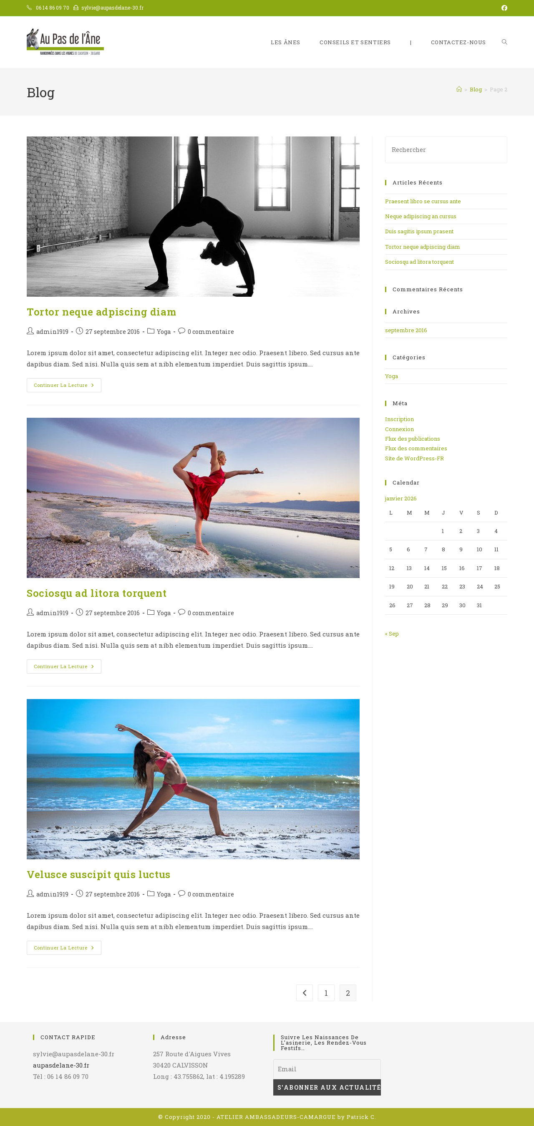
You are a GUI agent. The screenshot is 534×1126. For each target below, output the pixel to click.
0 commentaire (211, 332)
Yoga (164, 332)
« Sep (392, 633)
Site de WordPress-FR (414, 458)
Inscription (399, 419)
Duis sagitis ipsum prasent (419, 231)
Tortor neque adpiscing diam (101, 311)
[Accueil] (459, 89)
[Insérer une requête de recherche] (446, 149)
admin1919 (52, 332)
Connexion (399, 429)
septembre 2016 (406, 330)
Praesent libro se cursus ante (423, 201)
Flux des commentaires (416, 448)
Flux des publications (412, 438)
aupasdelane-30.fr (61, 1065)
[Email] (327, 1069)
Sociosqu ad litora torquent (96, 593)
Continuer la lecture (67, 386)
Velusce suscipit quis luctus (99, 874)
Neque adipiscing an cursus (420, 216)
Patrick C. (361, 1117)
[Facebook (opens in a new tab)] (503, 8)
